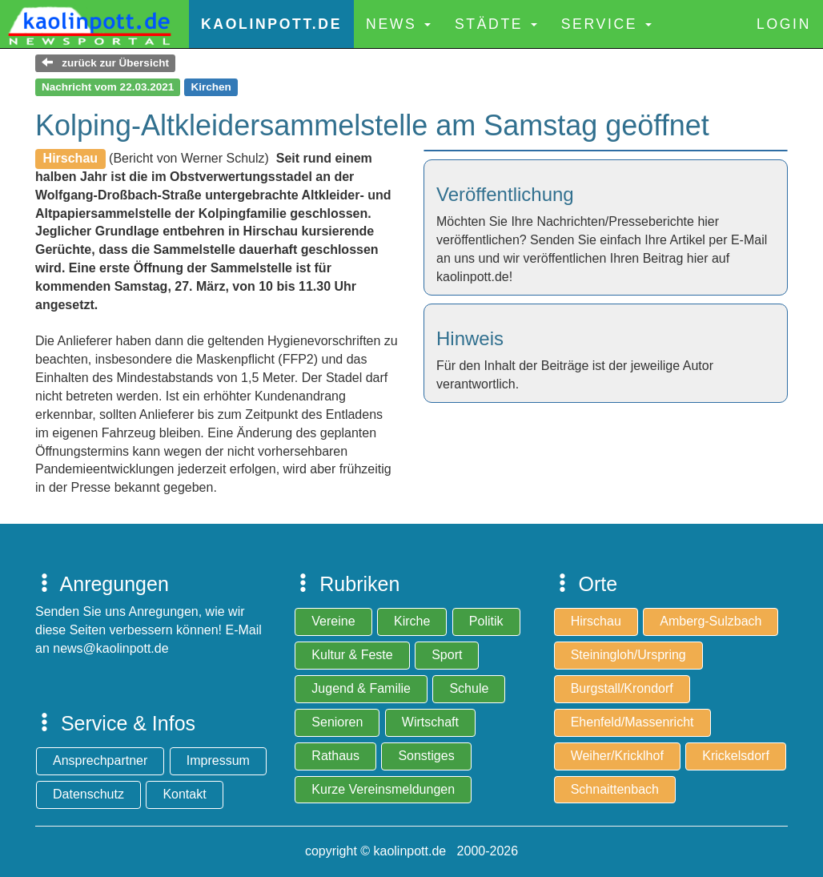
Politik (486, 621)
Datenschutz (88, 794)
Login (784, 24)
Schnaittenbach (615, 789)
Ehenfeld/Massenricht (632, 722)
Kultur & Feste (351, 655)
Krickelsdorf (735, 755)
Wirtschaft (430, 722)
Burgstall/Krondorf (622, 688)
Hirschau (596, 621)
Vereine (333, 621)
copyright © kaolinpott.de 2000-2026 (411, 851)
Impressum (218, 760)
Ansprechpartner (100, 760)
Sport (447, 655)
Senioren (337, 722)
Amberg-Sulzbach (710, 621)
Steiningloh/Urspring (628, 655)
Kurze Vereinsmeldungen (383, 789)
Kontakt (184, 794)
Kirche (412, 621)
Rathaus (335, 755)
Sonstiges (426, 755)
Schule (468, 688)
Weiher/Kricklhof (617, 755)
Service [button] (606, 24)
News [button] (398, 24)
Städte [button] (496, 24)
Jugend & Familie (361, 688)
